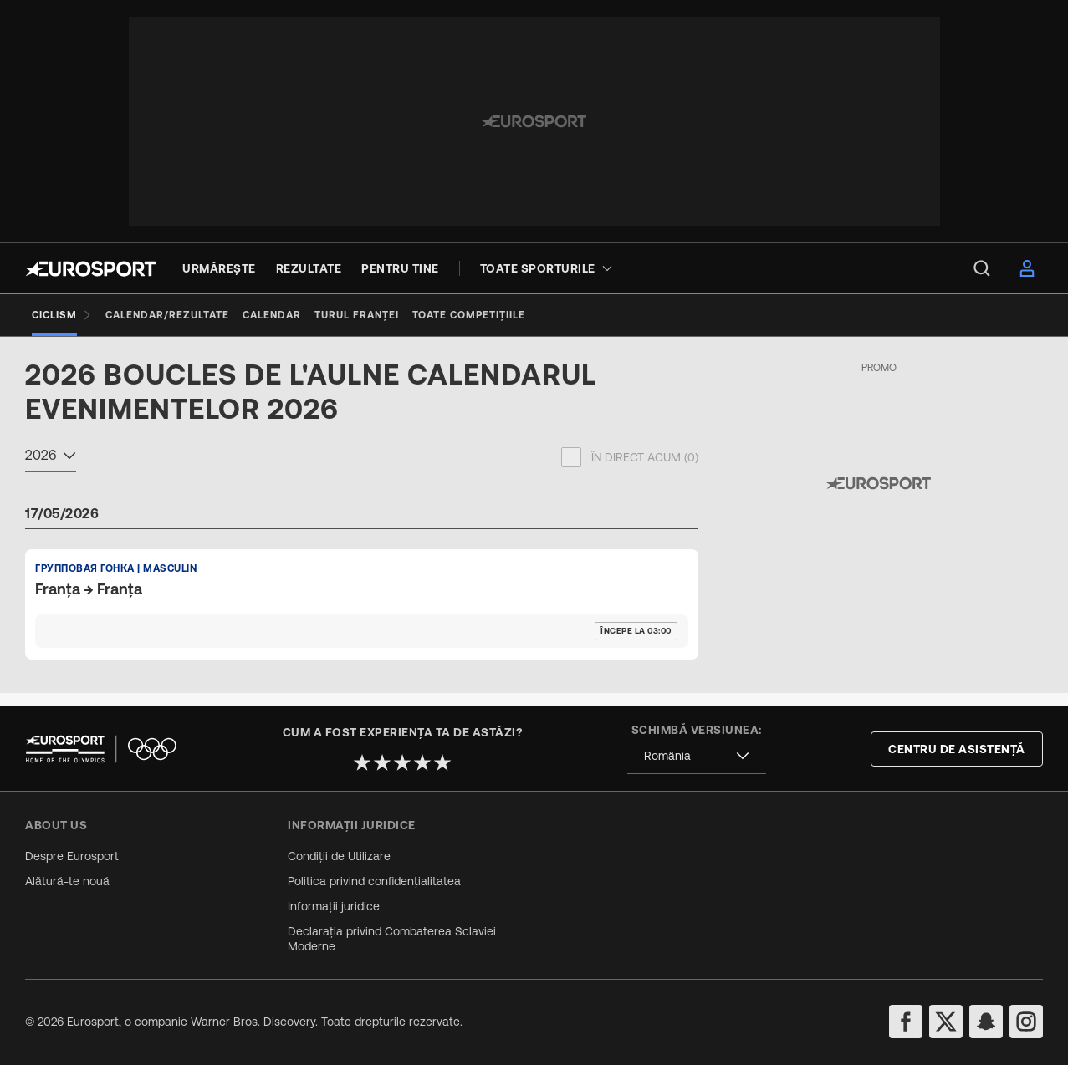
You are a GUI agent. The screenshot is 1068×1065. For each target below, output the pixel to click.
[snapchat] (986, 1021)
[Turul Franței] (357, 315)
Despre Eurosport (72, 856)
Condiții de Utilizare (339, 856)
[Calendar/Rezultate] (167, 315)
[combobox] (50, 471)
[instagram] (1026, 1021)
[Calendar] (272, 315)
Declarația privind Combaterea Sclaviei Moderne (392, 939)
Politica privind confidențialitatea (374, 881)
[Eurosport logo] (90, 269)
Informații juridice (334, 906)
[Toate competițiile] (469, 315)
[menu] (982, 268)
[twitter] (946, 1021)
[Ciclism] (62, 315)
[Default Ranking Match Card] (361, 617)
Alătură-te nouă (67, 881)
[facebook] (905, 1021)
